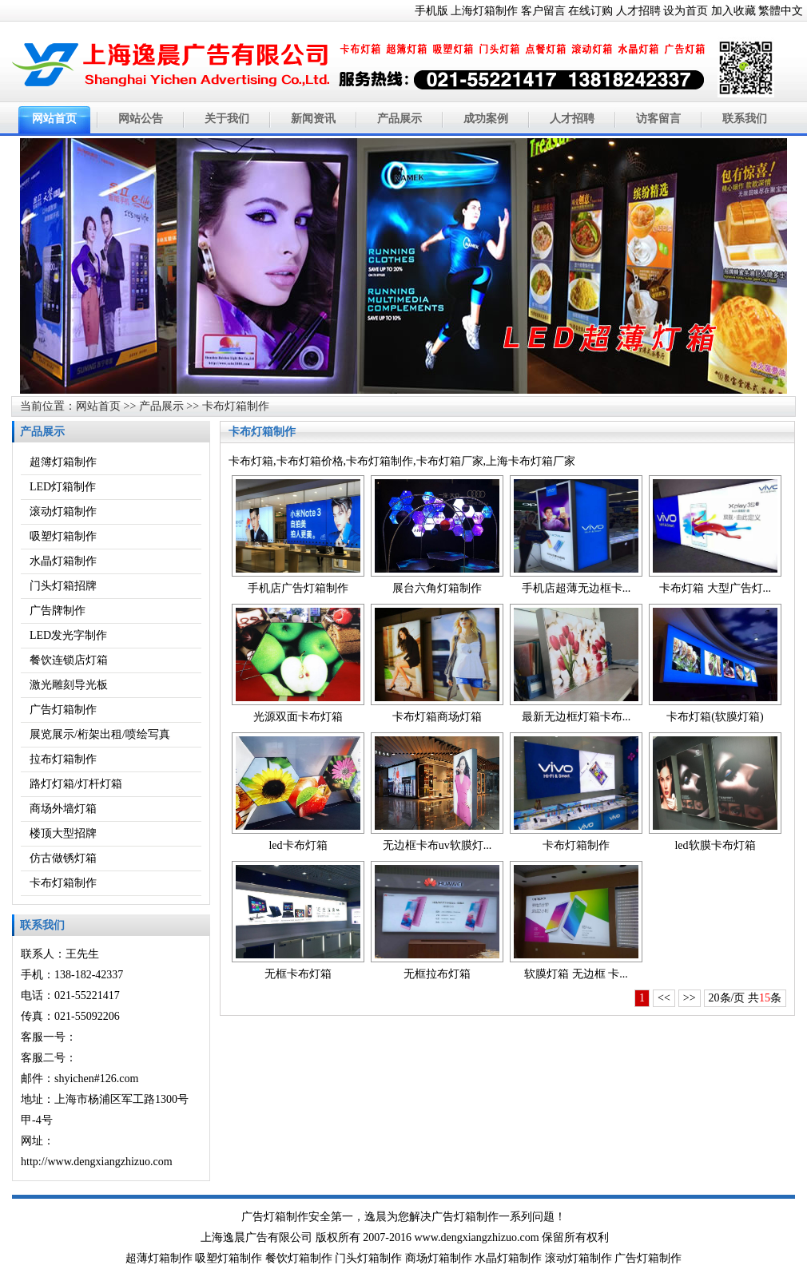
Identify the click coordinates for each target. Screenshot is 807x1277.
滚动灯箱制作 (63, 512)
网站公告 (140, 119)
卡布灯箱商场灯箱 (437, 717)
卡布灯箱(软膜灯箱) (714, 717)
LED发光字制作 (68, 635)
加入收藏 (733, 11)
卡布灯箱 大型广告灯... (715, 588)
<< (664, 998)
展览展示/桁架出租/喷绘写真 (100, 734)
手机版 (431, 11)
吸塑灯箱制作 (63, 536)
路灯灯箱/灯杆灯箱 (76, 784)
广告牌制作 (57, 611)
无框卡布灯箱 (298, 974)
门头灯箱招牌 (63, 586)
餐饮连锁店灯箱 (69, 660)
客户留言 (543, 11)
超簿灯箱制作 (63, 462)
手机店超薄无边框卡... (576, 588)
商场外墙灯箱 (63, 809)
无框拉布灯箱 (437, 974)
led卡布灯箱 (297, 845)
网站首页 (54, 119)
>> (689, 998)
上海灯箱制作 (484, 11)
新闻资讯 (313, 119)
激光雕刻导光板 (69, 685)
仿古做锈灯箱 (63, 858)
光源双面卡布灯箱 (298, 717)
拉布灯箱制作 (63, 759)
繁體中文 (780, 11)
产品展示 (399, 119)
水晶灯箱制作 (63, 561)
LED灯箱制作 (63, 487)
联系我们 (744, 119)
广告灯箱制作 (63, 710)
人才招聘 (638, 11)
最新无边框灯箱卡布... (576, 717)
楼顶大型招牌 (63, 833)
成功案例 (485, 119)
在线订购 (590, 11)
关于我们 (227, 119)
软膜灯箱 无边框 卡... (576, 974)
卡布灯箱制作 (235, 406)
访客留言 (658, 119)
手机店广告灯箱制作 (298, 588)
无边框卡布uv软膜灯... (437, 845)
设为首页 (685, 11)
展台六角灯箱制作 (437, 588)
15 (764, 998)
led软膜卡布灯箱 (714, 845)
